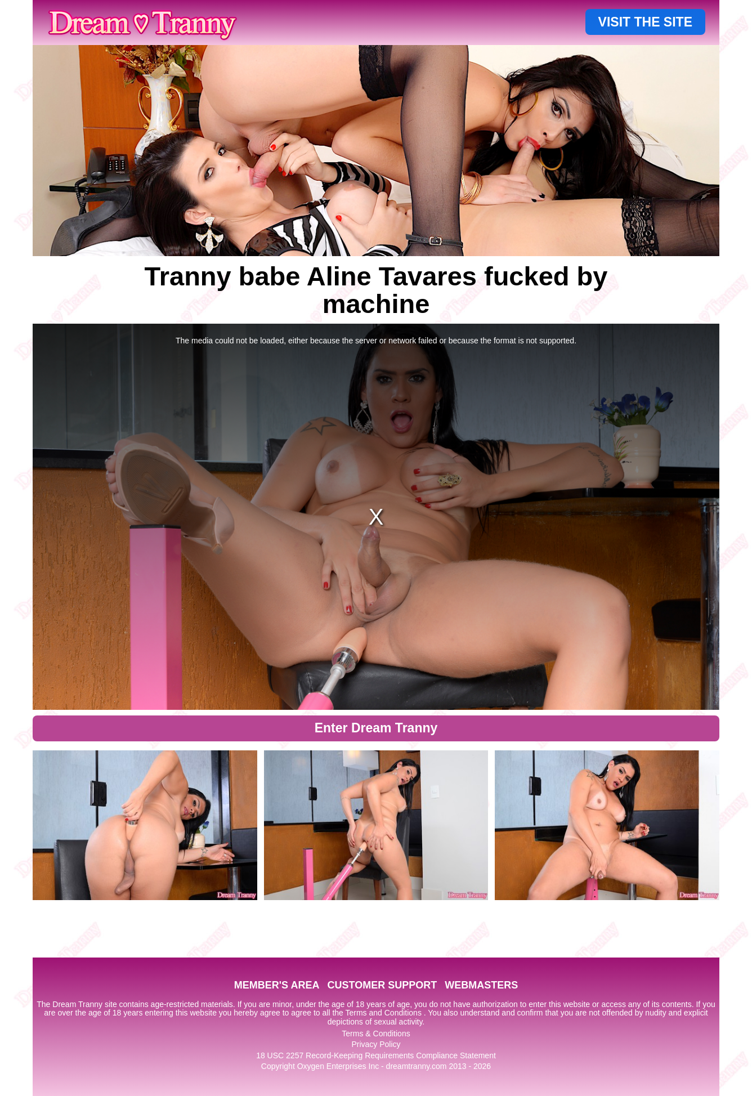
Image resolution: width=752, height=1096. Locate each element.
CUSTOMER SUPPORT (382, 985)
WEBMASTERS (481, 985)
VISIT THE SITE (645, 22)
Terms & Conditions (376, 1033)
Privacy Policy (375, 1044)
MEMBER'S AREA (277, 985)
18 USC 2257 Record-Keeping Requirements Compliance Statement (376, 1055)
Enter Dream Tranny (376, 728)
